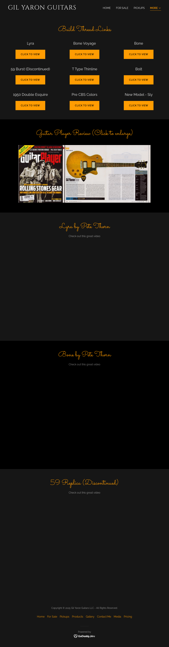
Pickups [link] (139, 8)
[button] (155, 8)
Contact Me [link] (104, 616)
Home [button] (41, 616)
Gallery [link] (90, 616)
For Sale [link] (122, 8)
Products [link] (77, 616)
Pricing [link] (128, 616)
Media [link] (117, 616)
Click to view (30, 54)
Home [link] (107, 8)
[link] (45, 8)
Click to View (84, 80)
